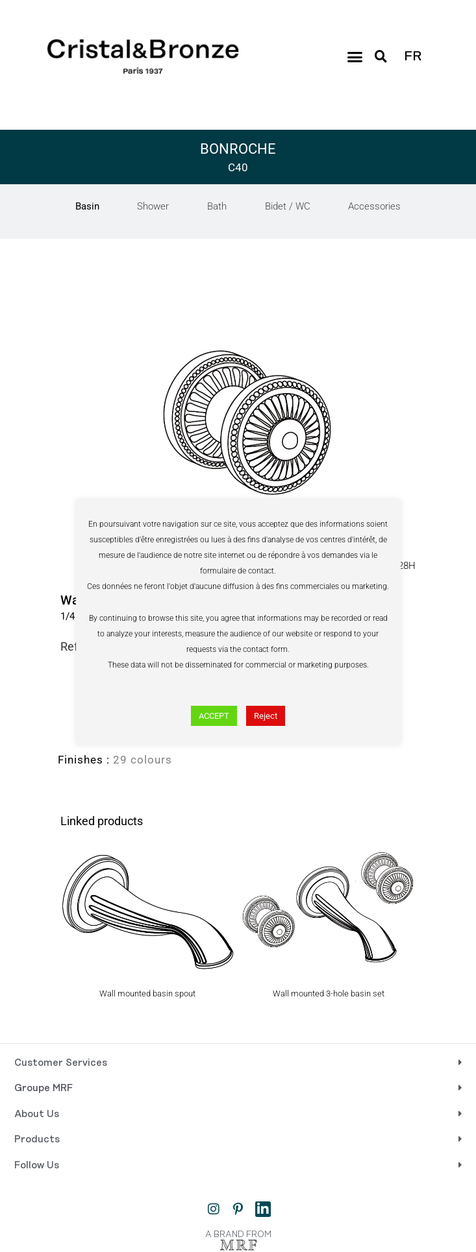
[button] (355, 56)
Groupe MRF (43, 1088)
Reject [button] (265, 716)
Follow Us (36, 1166)
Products (37, 1140)
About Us (36, 1114)
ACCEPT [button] (214, 716)
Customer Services (60, 1063)
